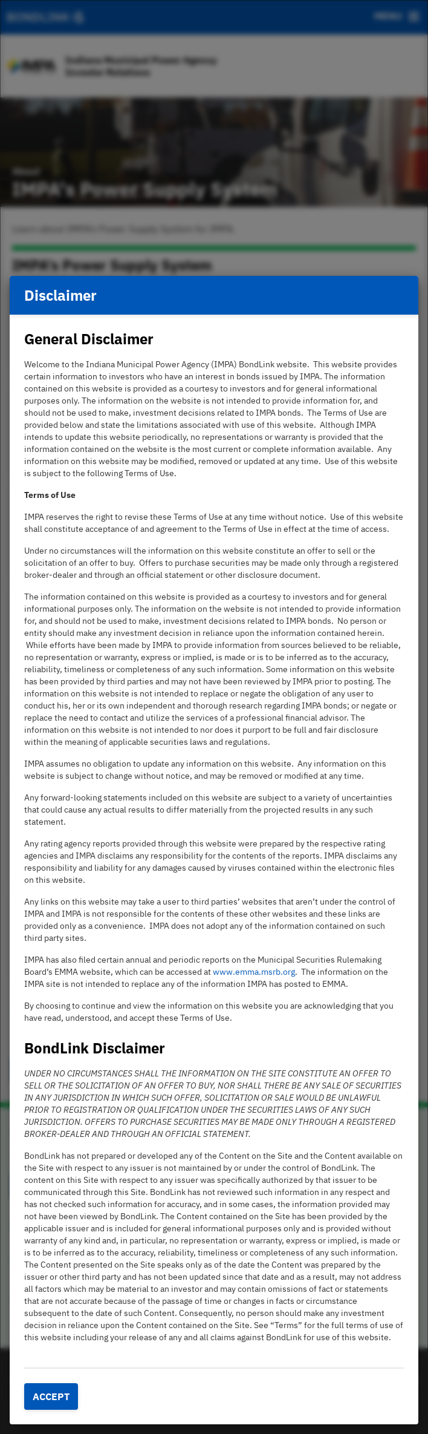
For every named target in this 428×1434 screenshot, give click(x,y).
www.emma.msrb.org (254, 971)
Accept (51, 1396)
